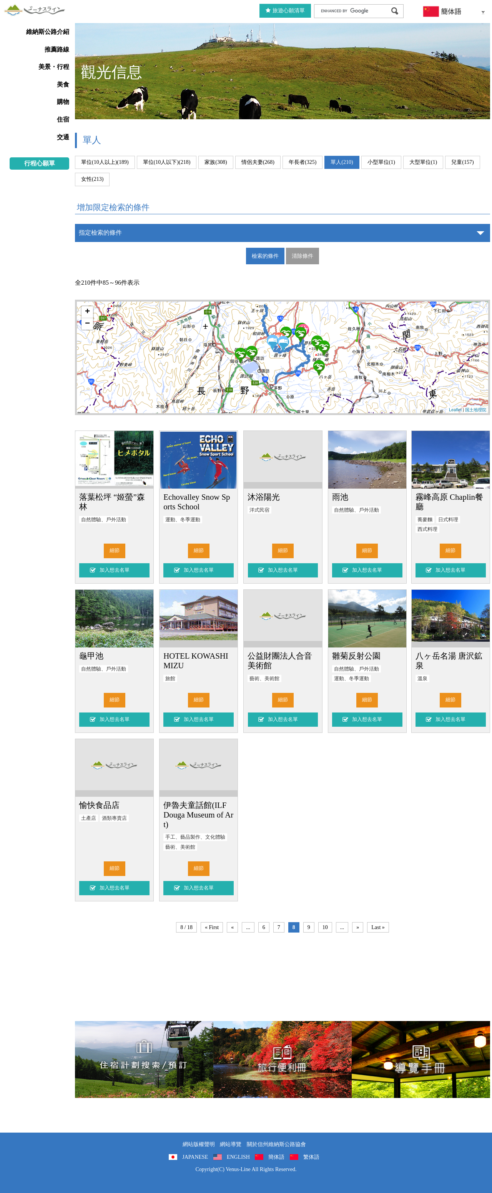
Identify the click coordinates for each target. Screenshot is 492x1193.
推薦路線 (57, 49)
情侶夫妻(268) (257, 162)
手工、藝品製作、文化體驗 (195, 837)
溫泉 (422, 678)
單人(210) (342, 162)
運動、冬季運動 (182, 519)
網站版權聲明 (199, 1144)
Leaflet (455, 409)
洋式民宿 (259, 510)
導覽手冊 (421, 1059)
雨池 (340, 496)
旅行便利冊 (282, 1059)
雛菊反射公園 (356, 655)
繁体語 (311, 1157)
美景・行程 (53, 66)
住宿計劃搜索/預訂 (144, 1059)
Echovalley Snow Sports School (196, 501)
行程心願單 (39, 163)
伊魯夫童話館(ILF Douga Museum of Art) (198, 815)
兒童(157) (462, 162)
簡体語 (276, 1157)
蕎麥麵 (424, 519)
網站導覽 (230, 1144)
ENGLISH (238, 1157)
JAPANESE (195, 1157)
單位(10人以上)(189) (105, 162)
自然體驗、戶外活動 (103, 519)
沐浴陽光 (264, 496)
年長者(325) (302, 162)
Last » (378, 927)
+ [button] (87, 312)
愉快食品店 (99, 805)
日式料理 (448, 519)
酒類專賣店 (114, 818)
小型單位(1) (381, 162)
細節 (115, 550)
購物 (63, 101)
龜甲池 (91, 655)
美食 (63, 84)
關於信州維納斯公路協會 (276, 1144)
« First (212, 927)
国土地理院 (475, 409)
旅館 (170, 678)
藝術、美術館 (264, 678)
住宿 (63, 119)
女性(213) (92, 179)
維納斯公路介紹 (47, 31)
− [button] (87, 324)
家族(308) (215, 162)
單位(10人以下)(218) (167, 162)
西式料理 (427, 529)
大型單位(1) (423, 162)
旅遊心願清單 (285, 10)
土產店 (88, 818)
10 (325, 927)
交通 (63, 137)
